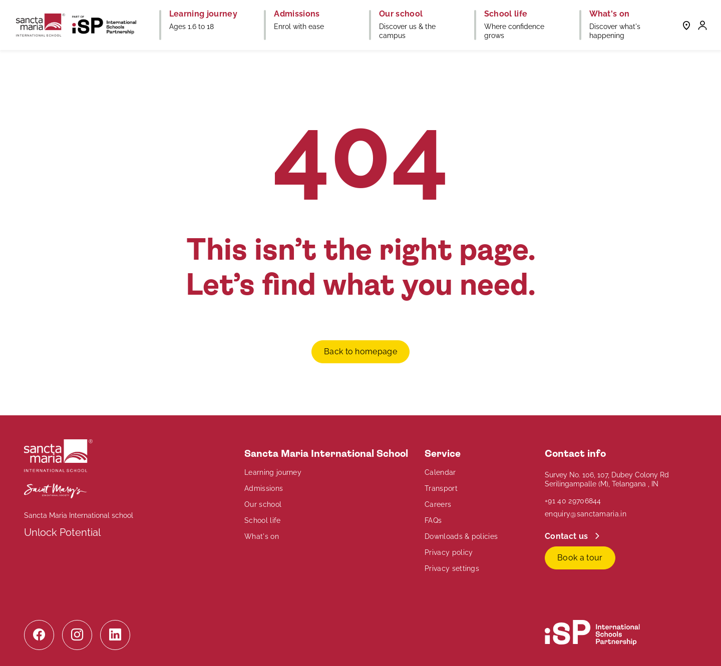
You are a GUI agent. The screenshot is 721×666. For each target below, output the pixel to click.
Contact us (567, 536)
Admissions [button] (296, 14)
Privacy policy (449, 552)
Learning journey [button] (203, 14)
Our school (262, 504)
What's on (261, 536)
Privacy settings (452, 568)
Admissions (263, 488)
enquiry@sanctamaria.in (585, 514)
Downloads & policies (461, 536)
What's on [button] (609, 14)
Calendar (440, 472)
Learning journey (272, 472)
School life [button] (506, 14)
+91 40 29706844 (573, 501)
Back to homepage (360, 351)
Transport (441, 488)
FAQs (433, 520)
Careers (438, 504)
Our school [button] (401, 14)
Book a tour (580, 557)
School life (262, 520)
